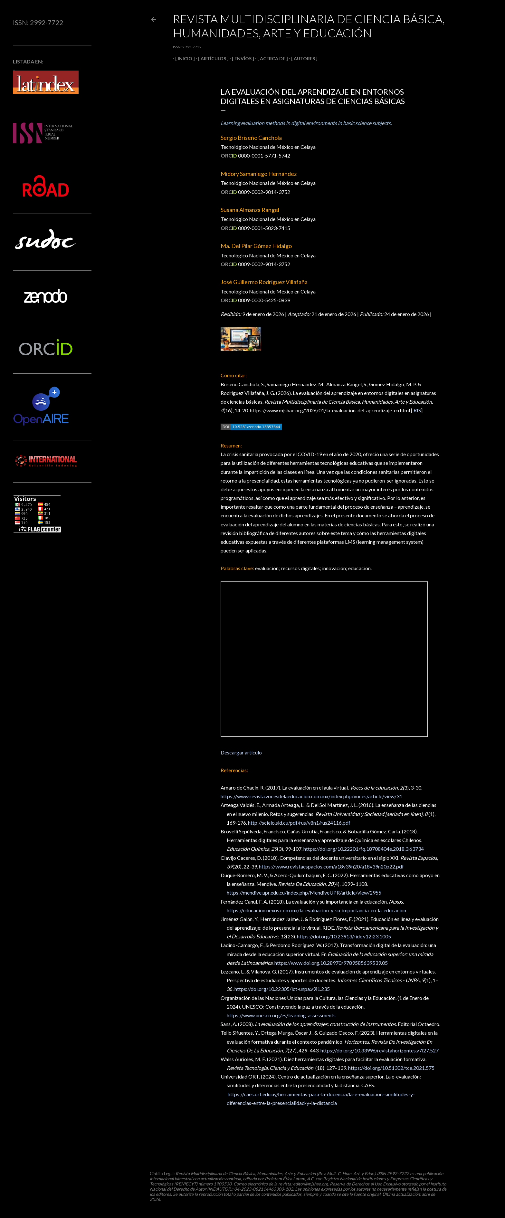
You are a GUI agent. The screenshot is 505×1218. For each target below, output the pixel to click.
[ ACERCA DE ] (270, 58)
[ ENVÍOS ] (241, 58)
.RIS (417, 410)
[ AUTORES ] (302, 58)
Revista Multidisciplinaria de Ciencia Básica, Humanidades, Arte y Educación (309, 26)
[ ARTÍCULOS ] (211, 58)
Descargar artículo (241, 752)
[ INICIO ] (183, 58)
